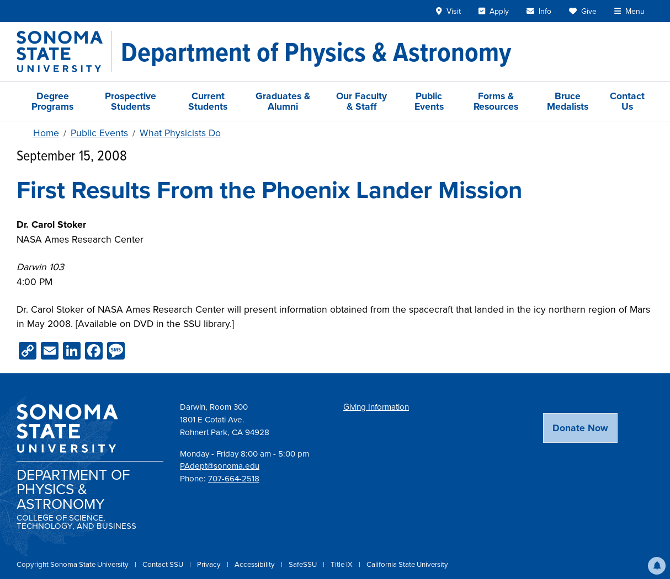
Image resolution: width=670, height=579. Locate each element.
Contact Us (627, 101)
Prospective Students (130, 101)
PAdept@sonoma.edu (219, 466)
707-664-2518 (233, 479)
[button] (657, 566)
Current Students (207, 101)
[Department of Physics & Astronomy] (316, 52)
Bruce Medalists (567, 101)
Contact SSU (163, 564)
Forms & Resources (496, 101)
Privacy (209, 564)
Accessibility (255, 564)
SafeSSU (303, 564)
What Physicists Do (180, 133)
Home (46, 133)
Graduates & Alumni (283, 101)
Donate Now (580, 428)
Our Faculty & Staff (361, 101)
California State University (407, 564)
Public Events (429, 101)
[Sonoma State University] (64, 51)
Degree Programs (52, 101)
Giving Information (376, 407)
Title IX (342, 564)
